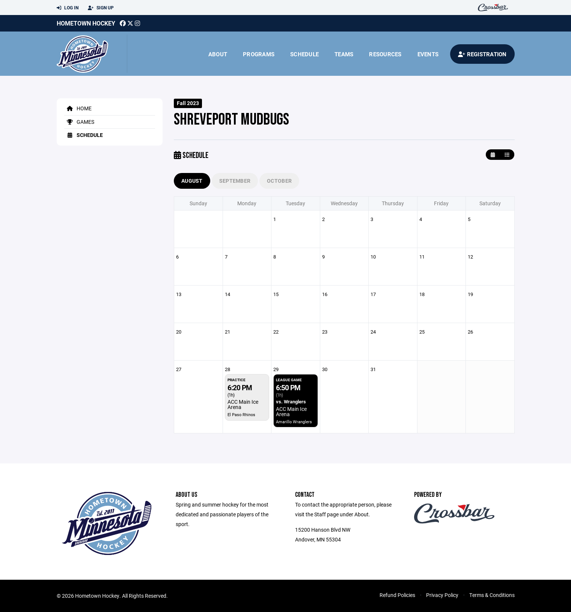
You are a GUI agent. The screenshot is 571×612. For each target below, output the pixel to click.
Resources (385, 54)
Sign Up (101, 8)
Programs (258, 54)
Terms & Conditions (492, 594)
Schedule (304, 54)
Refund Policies (397, 594)
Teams (343, 54)
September (235, 180)
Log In (67, 8)
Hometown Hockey (86, 23)
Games (79, 121)
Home (78, 108)
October (279, 180)
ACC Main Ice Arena (242, 404)
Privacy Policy (442, 594)
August (192, 180)
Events (428, 54)
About (217, 54)
